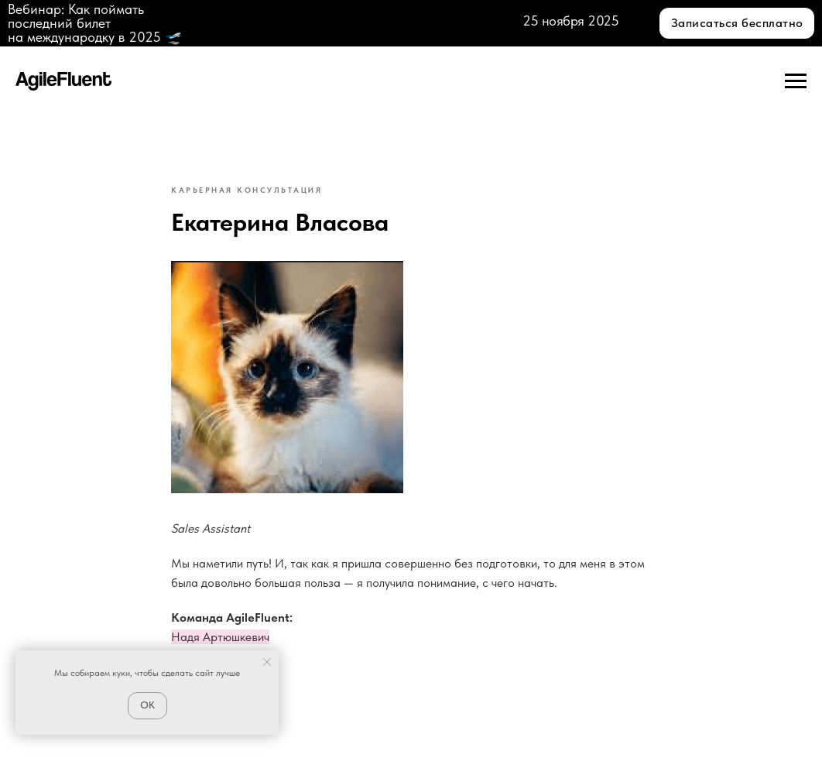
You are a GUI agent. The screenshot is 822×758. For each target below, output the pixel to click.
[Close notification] (267, 662)
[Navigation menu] (796, 81)
